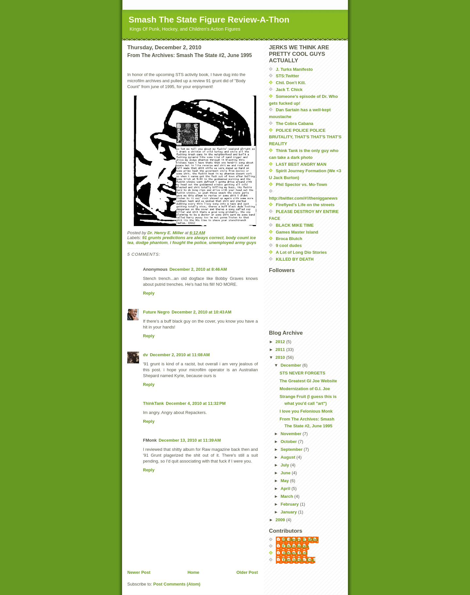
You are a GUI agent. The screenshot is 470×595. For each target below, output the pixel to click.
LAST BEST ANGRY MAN (301, 164)
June (286, 472)
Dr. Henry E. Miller (300, 539)
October (289, 441)
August (288, 457)
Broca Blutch (289, 238)
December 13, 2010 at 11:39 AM (190, 440)
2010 (280, 357)
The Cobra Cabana (294, 123)
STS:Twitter (287, 75)
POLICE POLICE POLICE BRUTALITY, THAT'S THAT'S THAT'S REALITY (305, 137)
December (291, 365)
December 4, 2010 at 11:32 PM (196, 403)
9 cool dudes (289, 245)
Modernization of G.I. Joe (304, 388)
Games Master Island (297, 232)
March (287, 496)
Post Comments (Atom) (176, 584)
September (292, 449)
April (286, 488)
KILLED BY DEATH (295, 259)
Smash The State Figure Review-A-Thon (209, 19)
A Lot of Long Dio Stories (301, 252)
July (285, 465)
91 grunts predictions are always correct (183, 237)
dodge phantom (152, 242)
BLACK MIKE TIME (295, 225)
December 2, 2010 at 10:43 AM (201, 312)
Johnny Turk (294, 553)
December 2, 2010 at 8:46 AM (198, 269)
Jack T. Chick (289, 89)
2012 (280, 341)
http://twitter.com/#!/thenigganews (303, 198)
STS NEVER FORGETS (302, 373)
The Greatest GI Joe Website (308, 380)
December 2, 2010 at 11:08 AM (180, 354)
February (290, 504)
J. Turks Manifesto (294, 69)
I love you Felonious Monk (306, 411)
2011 (280, 349)
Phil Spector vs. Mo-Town (301, 184)
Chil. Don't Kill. (291, 82)
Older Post (247, 572)
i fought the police (188, 242)
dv (145, 354)
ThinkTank (153, 403)
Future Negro (156, 312)
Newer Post (138, 572)
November (292, 433)
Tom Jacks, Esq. (298, 559)
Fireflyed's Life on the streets (305, 204)
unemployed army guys (232, 242)
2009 (280, 519)
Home (193, 572)
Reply (148, 293)
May (285, 480)
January (289, 512)
